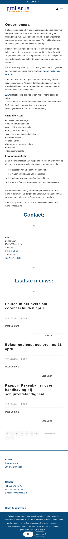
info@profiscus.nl (13, 258)
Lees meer (47, 335)
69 (36, 433)
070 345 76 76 (11, 251)
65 (17, 433)
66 (22, 433)
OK (28, 534)
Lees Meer (40, 534)
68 (31, 433)
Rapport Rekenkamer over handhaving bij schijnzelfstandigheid (29, 389)
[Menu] (61, 9)
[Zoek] (55, 9)
